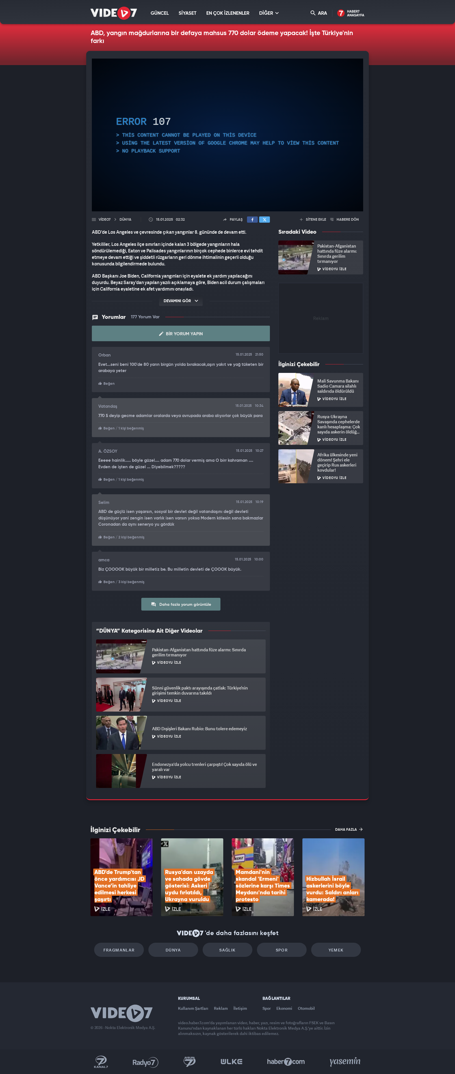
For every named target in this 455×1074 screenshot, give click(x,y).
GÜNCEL (160, 13)
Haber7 (286, 1062)
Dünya (173, 950)
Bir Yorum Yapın (181, 334)
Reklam (221, 1008)
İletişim (240, 1008)
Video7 (104, 220)
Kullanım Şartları (193, 1008)
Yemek (336, 950)
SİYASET (187, 13)
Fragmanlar (119, 950)
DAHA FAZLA (349, 829)
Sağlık (227, 950)
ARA (319, 13)
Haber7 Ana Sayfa (351, 13)
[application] (227, 135)
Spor (282, 950)
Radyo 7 (146, 1062)
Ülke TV (231, 1062)
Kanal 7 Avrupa (189, 1062)
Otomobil (306, 1008)
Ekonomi (284, 1008)
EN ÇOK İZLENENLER (227, 13)
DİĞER (269, 13)
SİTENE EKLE (313, 220)
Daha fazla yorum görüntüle (181, 604)
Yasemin (345, 1062)
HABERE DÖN (344, 220)
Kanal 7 (101, 1062)
